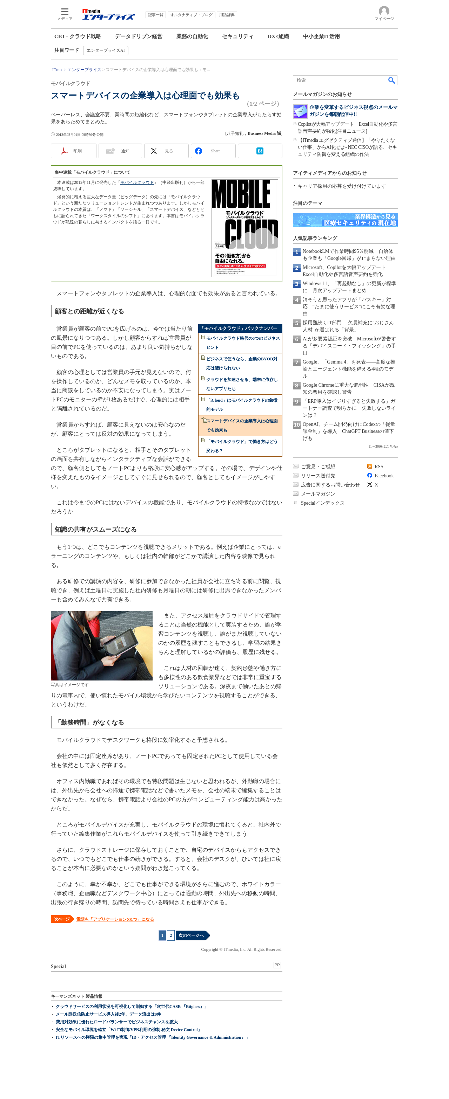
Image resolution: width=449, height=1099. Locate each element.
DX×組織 (278, 36)
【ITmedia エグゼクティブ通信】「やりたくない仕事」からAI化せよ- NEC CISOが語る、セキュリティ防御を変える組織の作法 (347, 147)
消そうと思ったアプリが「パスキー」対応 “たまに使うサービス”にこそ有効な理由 (349, 306)
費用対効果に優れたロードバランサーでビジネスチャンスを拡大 (117, 1021)
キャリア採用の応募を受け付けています (342, 186)
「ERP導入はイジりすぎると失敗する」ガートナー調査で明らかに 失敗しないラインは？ (349, 408)
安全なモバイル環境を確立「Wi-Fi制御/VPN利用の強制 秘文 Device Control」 (129, 1029)
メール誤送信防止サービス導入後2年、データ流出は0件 (108, 1014)
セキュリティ (238, 36)
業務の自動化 (192, 36)
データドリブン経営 (138, 36)
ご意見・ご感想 (318, 466)
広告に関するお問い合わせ (330, 485)
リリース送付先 (318, 475)
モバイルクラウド (137, 182)
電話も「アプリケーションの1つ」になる (115, 919)
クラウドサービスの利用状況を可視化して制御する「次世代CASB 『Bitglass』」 (132, 1006)
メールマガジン (318, 494)
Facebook (384, 475)
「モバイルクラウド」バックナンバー (238, 328)
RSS (379, 466)
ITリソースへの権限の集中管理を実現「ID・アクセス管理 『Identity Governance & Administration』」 (153, 1037)
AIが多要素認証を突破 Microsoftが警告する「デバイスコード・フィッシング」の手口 (349, 345)
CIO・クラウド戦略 (77, 36)
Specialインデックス (323, 503)
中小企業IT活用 (321, 36)
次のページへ (191, 935)
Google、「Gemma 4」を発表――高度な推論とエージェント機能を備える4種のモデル (349, 369)
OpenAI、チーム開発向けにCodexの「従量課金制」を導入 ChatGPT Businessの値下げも (349, 431)
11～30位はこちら (382, 446)
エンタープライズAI (106, 50)
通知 (125, 150)
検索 (392, 80)
